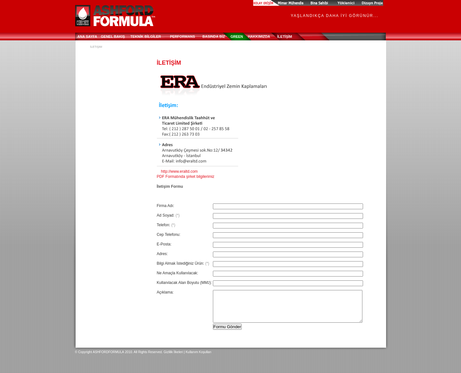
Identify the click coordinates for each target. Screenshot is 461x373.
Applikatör (283, 3)
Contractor (346, 3)
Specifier (372, 3)
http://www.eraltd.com (177, 171)
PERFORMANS (182, 36)
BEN (261, 3)
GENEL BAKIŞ (113, 36)
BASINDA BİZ (213, 36)
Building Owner (314, 3)
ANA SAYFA (87, 36)
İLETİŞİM (284, 36)
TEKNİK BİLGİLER (145, 36)
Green (236, 36)
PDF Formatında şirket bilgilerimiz (185, 176)
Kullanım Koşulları (199, 352)
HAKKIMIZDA (259, 36)
